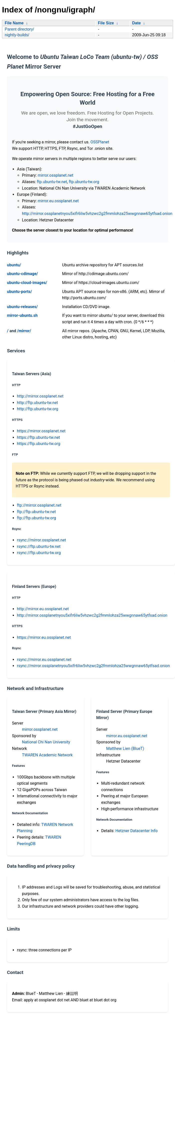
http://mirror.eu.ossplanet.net (43, 609)
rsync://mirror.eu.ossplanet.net (44, 659)
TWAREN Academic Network (47, 755)
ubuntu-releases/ (22, 306)
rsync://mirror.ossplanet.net (41, 540)
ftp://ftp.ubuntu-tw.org (36, 518)
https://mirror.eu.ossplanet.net (44, 637)
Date (136, 23)
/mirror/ (24, 330)
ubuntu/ (14, 265)
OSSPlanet (99, 142)
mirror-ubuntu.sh (22, 315)
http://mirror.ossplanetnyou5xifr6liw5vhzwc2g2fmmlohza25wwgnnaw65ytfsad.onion (97, 213)
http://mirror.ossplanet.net (40, 396)
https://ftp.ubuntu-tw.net (38, 437)
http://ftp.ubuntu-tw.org (37, 408)
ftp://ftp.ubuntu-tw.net (36, 511)
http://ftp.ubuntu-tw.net (37, 402)
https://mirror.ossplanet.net (41, 431)
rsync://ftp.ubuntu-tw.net (39, 546)
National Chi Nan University (46, 742)
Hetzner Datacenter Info (136, 830)
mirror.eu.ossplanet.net (58, 201)
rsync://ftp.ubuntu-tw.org (39, 552)
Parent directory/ (19, 29)
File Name (14, 23)
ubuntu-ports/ (19, 291)
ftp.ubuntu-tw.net (52, 181)
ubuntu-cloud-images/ (27, 282)
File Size (106, 23)
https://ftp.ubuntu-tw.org (38, 443)
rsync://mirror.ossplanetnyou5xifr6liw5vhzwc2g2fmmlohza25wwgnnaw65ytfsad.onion (93, 665)
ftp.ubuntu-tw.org (84, 181)
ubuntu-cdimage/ (22, 273)
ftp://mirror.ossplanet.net (39, 505)
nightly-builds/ (17, 35)
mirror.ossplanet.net (55, 175)
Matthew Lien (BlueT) (125, 748)
